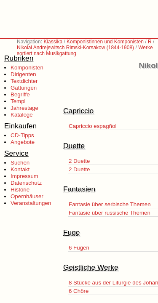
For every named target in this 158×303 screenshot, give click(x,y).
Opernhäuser (27, 196)
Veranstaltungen (31, 203)
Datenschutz (26, 183)
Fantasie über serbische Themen (110, 204)
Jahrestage (24, 108)
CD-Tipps (22, 135)
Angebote (23, 142)
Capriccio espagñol (92, 126)
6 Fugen (79, 248)
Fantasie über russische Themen (109, 213)
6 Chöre (78, 291)
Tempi (18, 101)
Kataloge (22, 115)
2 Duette (79, 161)
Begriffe (20, 94)
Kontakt (20, 169)
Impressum (24, 176)
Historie (20, 189)
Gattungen (24, 88)
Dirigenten (23, 74)
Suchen (20, 162)
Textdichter (24, 81)
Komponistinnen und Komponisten (105, 42)
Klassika (52, 42)
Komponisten (27, 67)
